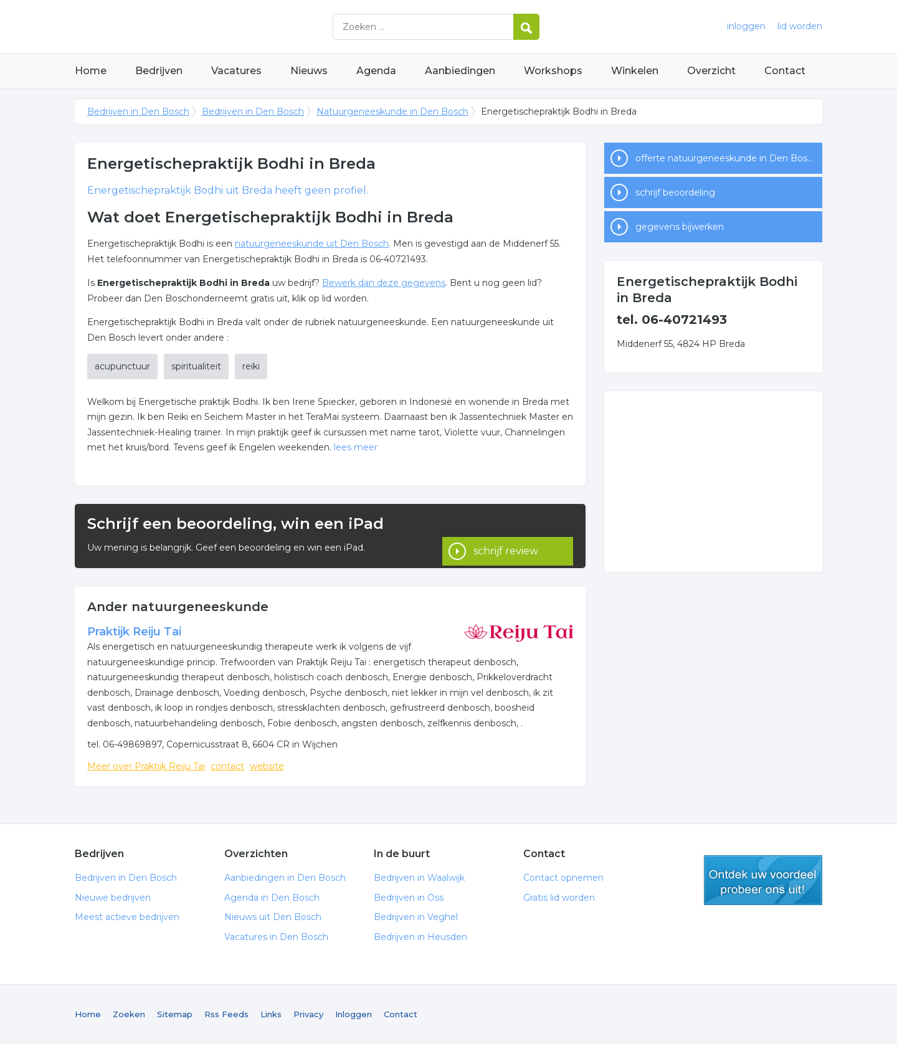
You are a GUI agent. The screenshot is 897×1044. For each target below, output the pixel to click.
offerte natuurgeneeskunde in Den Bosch (726, 158)
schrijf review (505, 535)
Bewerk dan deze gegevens (383, 282)
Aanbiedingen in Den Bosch (285, 877)
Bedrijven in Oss (409, 897)
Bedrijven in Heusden (420, 936)
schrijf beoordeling (675, 192)
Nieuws (309, 71)
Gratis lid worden (559, 897)
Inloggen (353, 1014)
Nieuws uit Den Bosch (272, 917)
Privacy (308, 1014)
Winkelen (634, 71)
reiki (251, 366)
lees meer (355, 447)
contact (227, 766)
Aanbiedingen (460, 71)
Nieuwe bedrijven (113, 897)
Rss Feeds (226, 1014)
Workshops (553, 71)
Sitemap (174, 1014)
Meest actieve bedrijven (127, 917)
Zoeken (129, 1014)
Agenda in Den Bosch (272, 897)
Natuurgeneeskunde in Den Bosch (392, 111)
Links (271, 1014)
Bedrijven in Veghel (416, 917)
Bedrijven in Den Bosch (230, 26)
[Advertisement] (713, 481)
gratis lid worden (763, 880)
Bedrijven (159, 71)
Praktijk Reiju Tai (134, 631)
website (267, 766)
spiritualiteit (196, 366)
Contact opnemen (563, 877)
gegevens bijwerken (679, 226)
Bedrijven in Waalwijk (419, 877)
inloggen (746, 26)
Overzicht (711, 71)
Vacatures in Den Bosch (276, 936)
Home (91, 71)
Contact (784, 71)
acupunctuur (122, 366)
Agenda (376, 71)
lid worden (799, 26)
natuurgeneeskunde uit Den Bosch (312, 243)
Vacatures (236, 71)
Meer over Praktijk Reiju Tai (146, 766)
